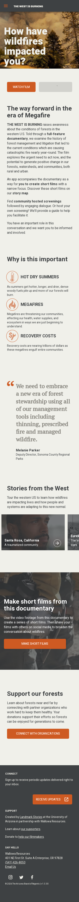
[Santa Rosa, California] (57, 543)
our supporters (30, 829)
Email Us (10, 867)
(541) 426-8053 (15, 862)
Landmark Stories (31, 817)
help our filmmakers (31, 837)
